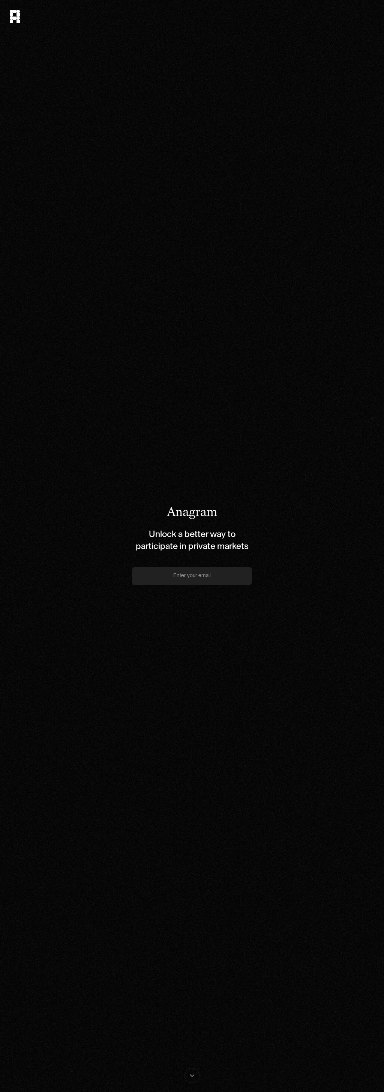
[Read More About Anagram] (192, 1075)
